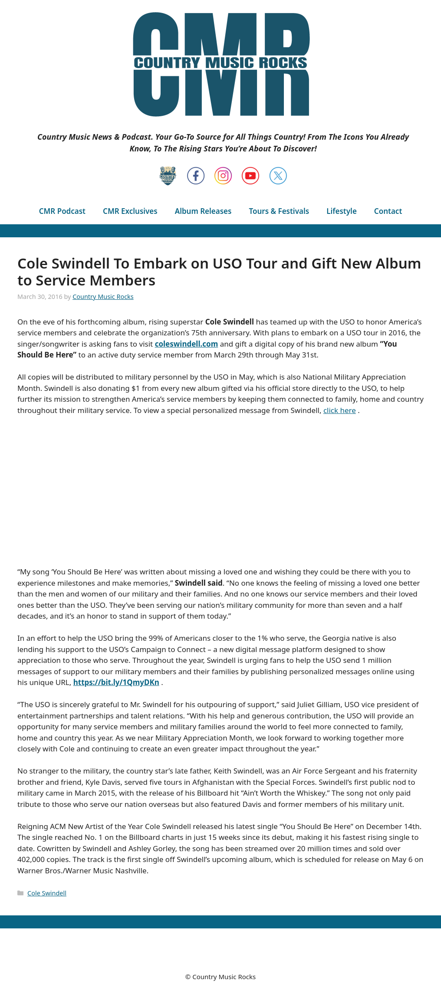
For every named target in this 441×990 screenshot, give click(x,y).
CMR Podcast (62, 211)
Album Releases (203, 211)
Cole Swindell (46, 893)
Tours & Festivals (279, 211)
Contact (388, 211)
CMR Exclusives (130, 211)
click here (339, 410)
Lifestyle (341, 211)
